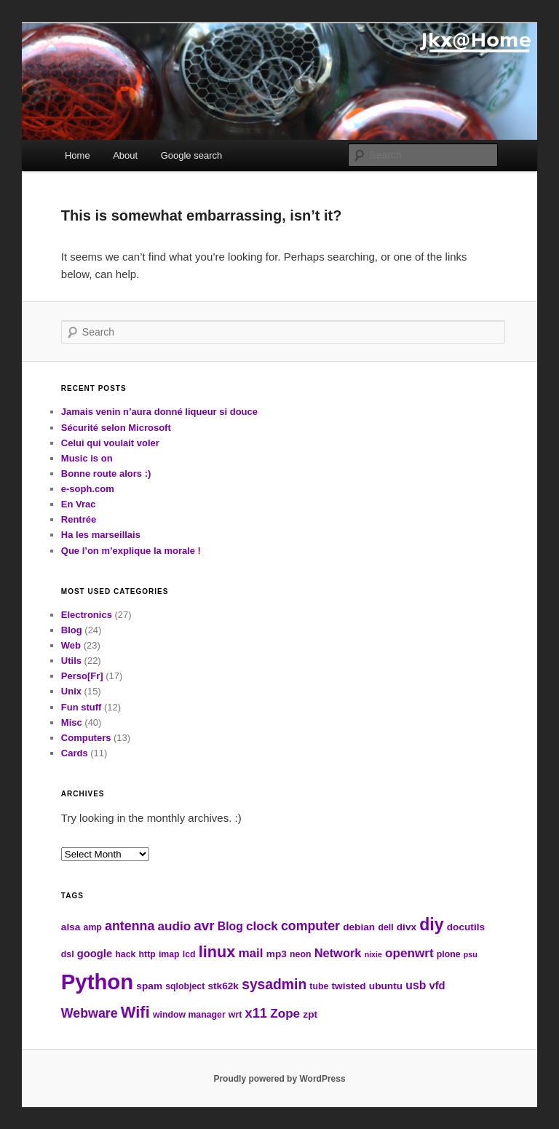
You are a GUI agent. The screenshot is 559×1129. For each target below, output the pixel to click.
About (125, 155)
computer (310, 926)
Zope (285, 1014)
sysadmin (274, 984)
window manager (189, 1015)
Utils (71, 660)
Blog (71, 630)
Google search (192, 155)
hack (125, 954)
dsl (67, 954)
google (94, 953)
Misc (71, 722)
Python (97, 982)
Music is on (87, 458)
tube (318, 986)
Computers (86, 737)
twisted (349, 986)
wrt (235, 1015)
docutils (466, 927)
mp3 (276, 953)
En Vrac (78, 504)
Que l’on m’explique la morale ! (131, 550)
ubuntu (386, 986)
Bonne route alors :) (106, 473)
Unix (71, 691)
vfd (437, 985)
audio (174, 926)
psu (470, 954)
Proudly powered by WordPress (279, 1079)
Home (77, 155)
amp (93, 927)
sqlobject (185, 986)
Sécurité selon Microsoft (116, 427)
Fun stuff (81, 707)
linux (217, 952)
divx (406, 927)
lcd (189, 954)
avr (204, 925)
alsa (71, 927)
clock (262, 926)
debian (359, 927)
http (147, 954)
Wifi (135, 1012)
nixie (373, 954)
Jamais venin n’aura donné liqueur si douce (159, 411)
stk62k (223, 986)
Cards (74, 753)
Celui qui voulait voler (110, 442)
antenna (129, 926)
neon (300, 954)
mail (250, 953)
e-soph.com (87, 488)
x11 (256, 1013)
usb (415, 985)
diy (431, 924)
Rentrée (78, 519)
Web (71, 645)
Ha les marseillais (100, 534)
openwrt (409, 953)
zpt (310, 1014)
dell (385, 927)
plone (449, 954)
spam (149, 986)
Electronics (86, 614)
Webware (89, 1013)
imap (169, 954)
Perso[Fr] (82, 675)
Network (338, 952)
